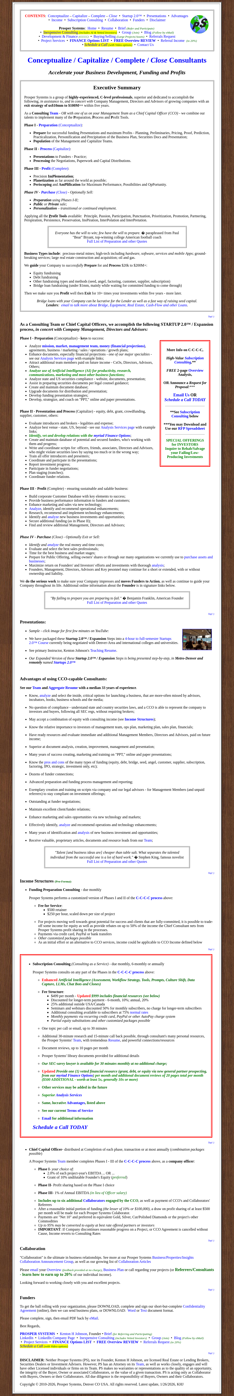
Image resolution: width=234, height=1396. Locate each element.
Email (46, 1118)
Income (57, 20)
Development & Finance (60, 36)
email (34, 1270)
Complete (98, 16)
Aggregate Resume (63, 688)
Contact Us (145, 45)
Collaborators (94, 1201)
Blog (147, 32)
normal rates (139, 1012)
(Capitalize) (61, 149)
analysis (158, 565)
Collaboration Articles (134, 1262)
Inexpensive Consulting (60, 32)
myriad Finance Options (112, 435)
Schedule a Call (95, 45)
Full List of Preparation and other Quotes (117, 241)
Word (132, 1310)
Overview (196, 370)
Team (54, 113)
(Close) (61, 192)
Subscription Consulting (85, 20)
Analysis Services (69, 1095)
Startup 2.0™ (132, 16)
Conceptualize (58, 16)
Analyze (35, 509)
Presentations (156, 16)
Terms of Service (80, 1111)
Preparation (48, 125)
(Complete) (59, 168)
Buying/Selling (104, 36)
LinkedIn (26, 1338)
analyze (53, 517)
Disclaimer (158, 20)
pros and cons (54, 762)
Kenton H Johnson (73, 1334)
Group (126, 32)
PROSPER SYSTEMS (37, 1334)
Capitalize (79, 16)
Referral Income (172, 40)
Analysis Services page (57, 358)
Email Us (181, 395)
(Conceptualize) (70, 125)
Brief (122, 28)
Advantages (179, 16)
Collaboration (118, 20)
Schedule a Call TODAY (184, 399)
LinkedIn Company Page (56, 1338)
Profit (46, 168)
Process (46, 149)
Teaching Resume (103, 650)
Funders (139, 20)
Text (143, 1310)
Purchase (48, 192)
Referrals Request (162, 36)
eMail (94, 1318)
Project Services (53, 40)
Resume (107, 28)
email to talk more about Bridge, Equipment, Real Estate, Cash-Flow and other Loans (124, 305)
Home (92, 28)
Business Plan (113, 1270)
